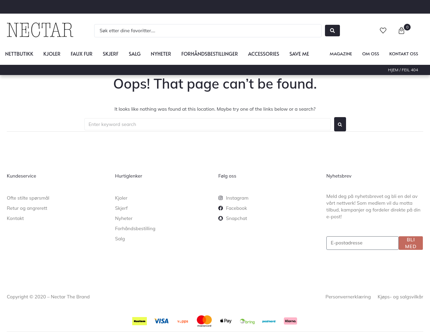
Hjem (393, 69)
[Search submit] (332, 30)
